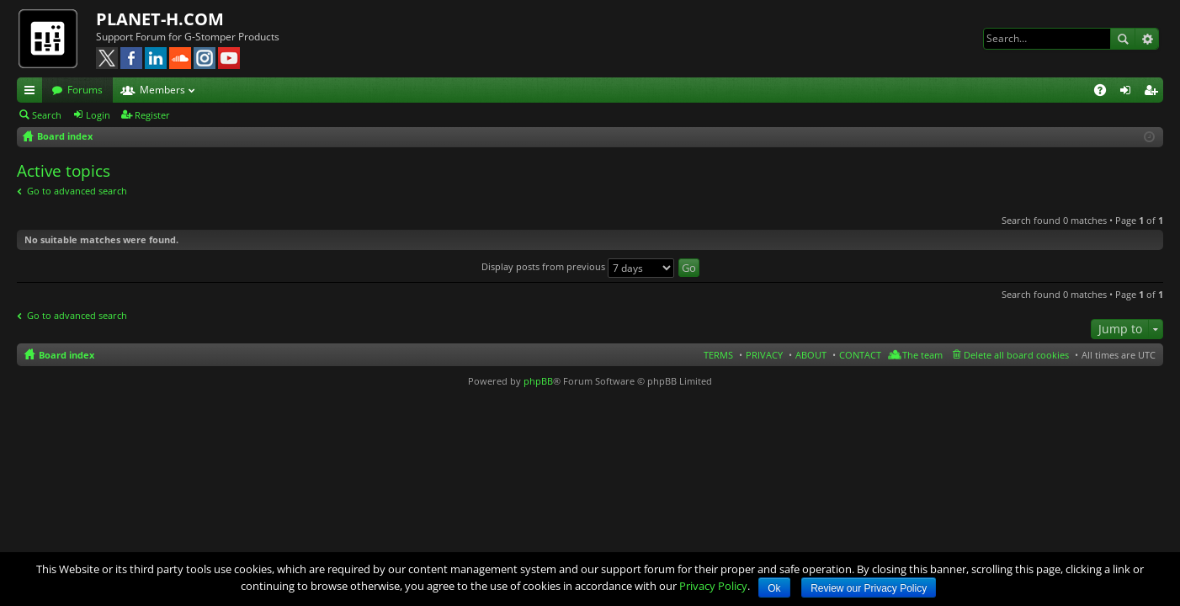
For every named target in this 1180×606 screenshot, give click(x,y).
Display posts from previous (577, 266)
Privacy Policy (713, 585)
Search (1122, 39)
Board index (66, 354)
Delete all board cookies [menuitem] (1016, 354)
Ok (774, 588)
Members (162, 89)
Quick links (33, 92)
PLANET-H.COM (160, 19)
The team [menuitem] (922, 354)
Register (152, 115)
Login (98, 115)
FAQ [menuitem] (1105, 92)
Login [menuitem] (1128, 92)
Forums (85, 89)
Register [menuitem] (1154, 92)
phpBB (538, 381)
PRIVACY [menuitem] (764, 354)
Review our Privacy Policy (869, 588)
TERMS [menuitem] (718, 354)
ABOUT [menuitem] (811, 354)
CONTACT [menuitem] (860, 354)
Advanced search (1146, 39)
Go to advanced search (77, 190)
